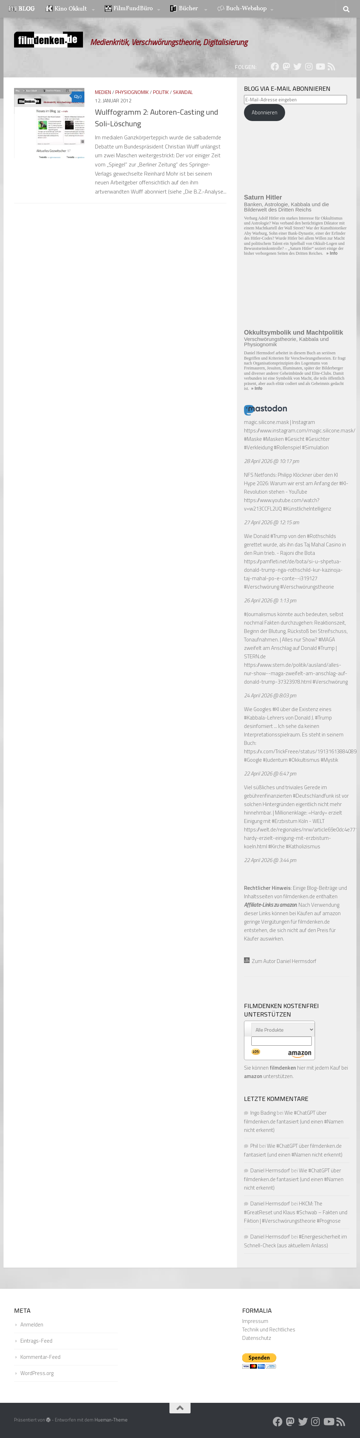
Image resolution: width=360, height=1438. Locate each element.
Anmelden (31, 1324)
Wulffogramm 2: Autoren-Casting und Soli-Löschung (156, 117)
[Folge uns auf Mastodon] (286, 66)
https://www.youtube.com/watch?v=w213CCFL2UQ (282, 504)
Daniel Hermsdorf (270, 1170)
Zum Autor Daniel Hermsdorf (280, 961)
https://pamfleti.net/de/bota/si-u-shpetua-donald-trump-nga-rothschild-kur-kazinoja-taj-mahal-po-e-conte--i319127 (293, 569)
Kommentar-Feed (40, 1357)
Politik (161, 92)
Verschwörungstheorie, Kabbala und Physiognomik (286, 341)
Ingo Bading (263, 1113)
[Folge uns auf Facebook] (275, 66)
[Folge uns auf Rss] (331, 66)
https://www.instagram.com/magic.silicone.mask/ (299, 430)
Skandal (183, 92)
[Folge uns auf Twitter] (297, 66)
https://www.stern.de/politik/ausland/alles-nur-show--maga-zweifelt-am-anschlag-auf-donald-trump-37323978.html (295, 673)
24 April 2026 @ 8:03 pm (270, 695)
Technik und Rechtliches (268, 1329)
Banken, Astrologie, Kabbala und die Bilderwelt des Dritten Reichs (286, 207)
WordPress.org (36, 1373)
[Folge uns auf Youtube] (320, 66)
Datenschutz (256, 1338)
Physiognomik (132, 92)
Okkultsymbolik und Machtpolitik (293, 332)
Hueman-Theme (111, 1419)
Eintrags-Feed (36, 1341)
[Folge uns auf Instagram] (308, 66)
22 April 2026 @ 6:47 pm (270, 773)
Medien (103, 92)
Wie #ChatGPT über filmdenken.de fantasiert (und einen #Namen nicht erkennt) (293, 1121)
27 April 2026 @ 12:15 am (271, 522)
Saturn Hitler (263, 197)
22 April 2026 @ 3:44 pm (270, 860)
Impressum (255, 1321)
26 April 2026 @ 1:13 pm (270, 600)
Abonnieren (264, 112)
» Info (332, 253)
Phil (254, 1146)
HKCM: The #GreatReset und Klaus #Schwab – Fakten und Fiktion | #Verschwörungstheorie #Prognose (295, 1212)
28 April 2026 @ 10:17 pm (271, 461)
